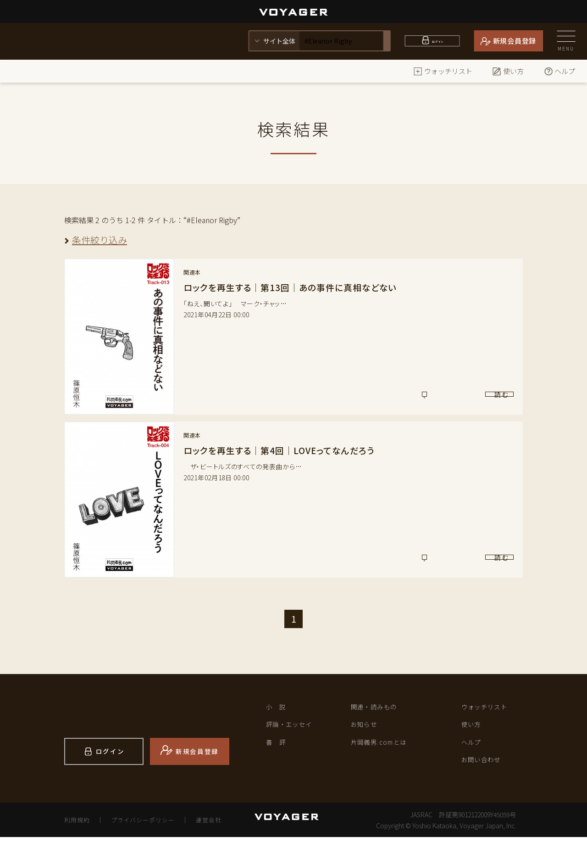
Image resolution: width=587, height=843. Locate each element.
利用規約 (78, 825)
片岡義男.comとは (385, 746)
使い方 (508, 71)
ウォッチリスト (442, 71)
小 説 (278, 707)
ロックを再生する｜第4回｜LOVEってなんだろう (283, 450)
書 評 (278, 746)
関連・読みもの (379, 707)
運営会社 (219, 825)
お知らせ (367, 727)
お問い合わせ (485, 765)
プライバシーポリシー (149, 825)
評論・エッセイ (294, 727)
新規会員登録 (515, 40)
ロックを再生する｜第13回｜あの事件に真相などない (295, 287)
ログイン (437, 40)
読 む (475, 398)
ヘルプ (559, 71)
